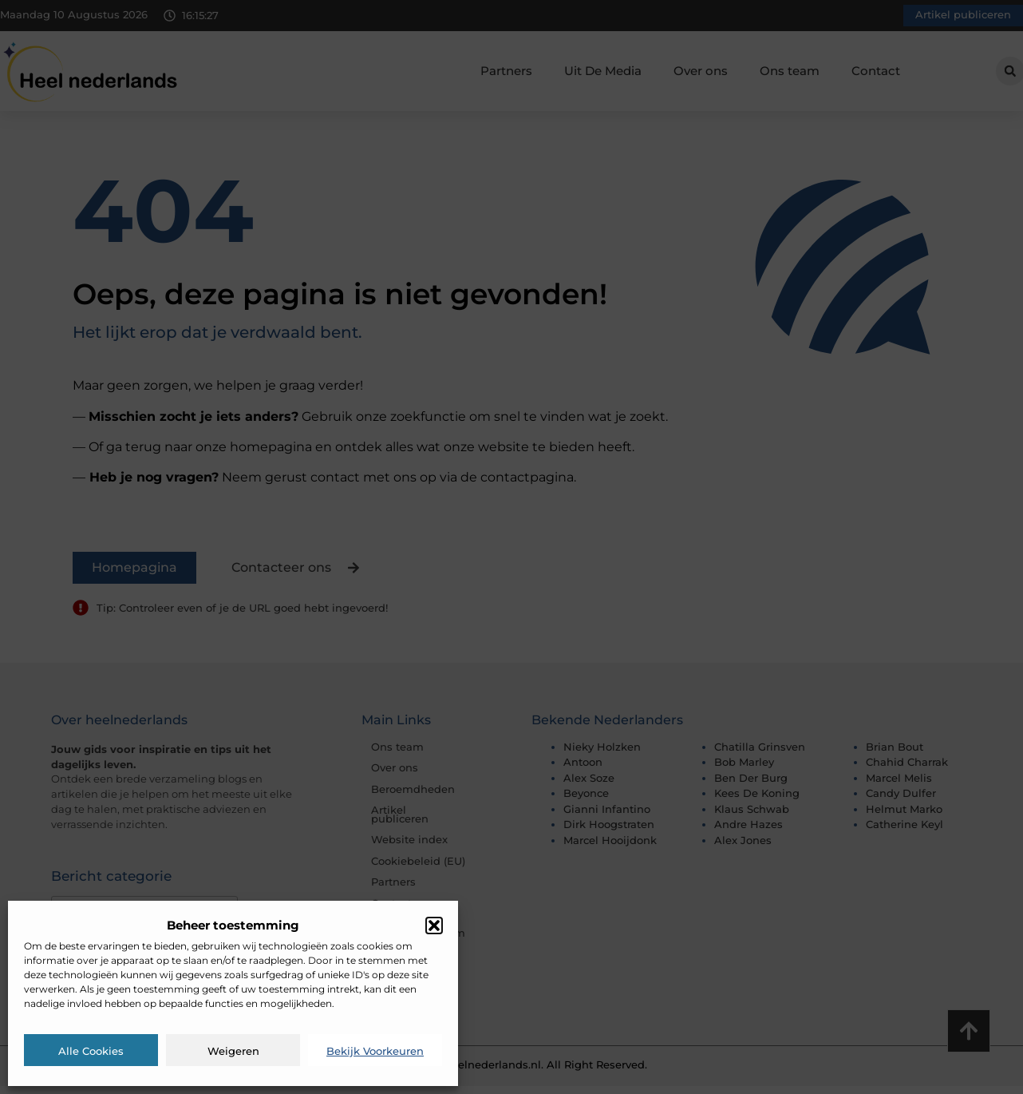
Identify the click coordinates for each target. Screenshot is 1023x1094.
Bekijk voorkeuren (375, 1050)
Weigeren (233, 1050)
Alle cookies (91, 1050)
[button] (434, 925)
